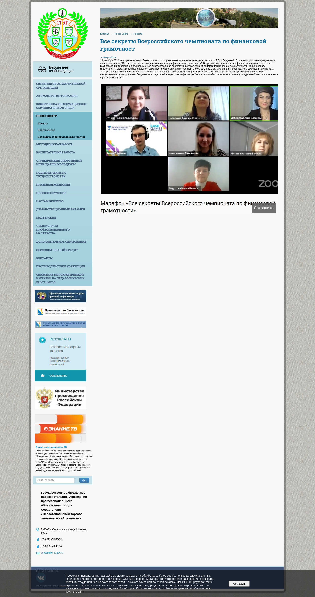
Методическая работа (54, 144)
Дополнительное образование (61, 241)
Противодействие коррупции (60, 266)
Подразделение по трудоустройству (51, 174)
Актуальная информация (56, 96)
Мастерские (46, 217)
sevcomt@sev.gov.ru (52, 552)
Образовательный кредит (57, 250)
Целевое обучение (51, 193)
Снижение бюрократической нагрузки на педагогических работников (60, 278)
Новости (43, 123)
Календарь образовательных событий (61, 136)
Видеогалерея (46, 129)
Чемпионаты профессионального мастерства (53, 229)
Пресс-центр (46, 116)
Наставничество (50, 201)
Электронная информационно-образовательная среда (61, 106)
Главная (104, 34)
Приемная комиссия (53, 184)
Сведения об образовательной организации (60, 85)
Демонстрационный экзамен (60, 209)
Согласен (239, 583)
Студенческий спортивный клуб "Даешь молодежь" (59, 162)
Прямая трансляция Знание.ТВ (51, 447)
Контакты (44, 258)
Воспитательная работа (55, 152)
